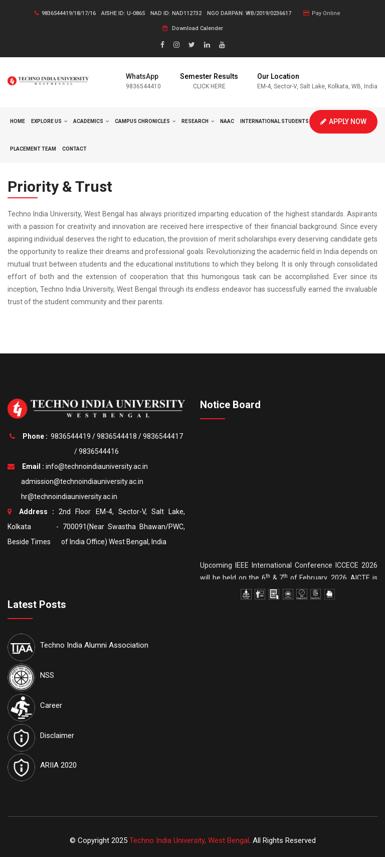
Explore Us (49, 121)
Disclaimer (57, 735)
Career (51, 705)
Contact (74, 149)
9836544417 (163, 436)
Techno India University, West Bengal (189, 840)
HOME (17, 121)
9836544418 (117, 436)
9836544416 (99, 451)
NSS (47, 675)
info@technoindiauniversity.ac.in (97, 466)
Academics (91, 121)
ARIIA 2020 (58, 765)
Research (197, 121)
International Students (277, 121)
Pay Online (321, 13)
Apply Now (343, 121)
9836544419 (71, 436)
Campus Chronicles (145, 121)
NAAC (227, 121)
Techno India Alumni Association (94, 645)
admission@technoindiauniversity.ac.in (80, 481)
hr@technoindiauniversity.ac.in (67, 497)
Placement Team (33, 149)
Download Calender (192, 28)
